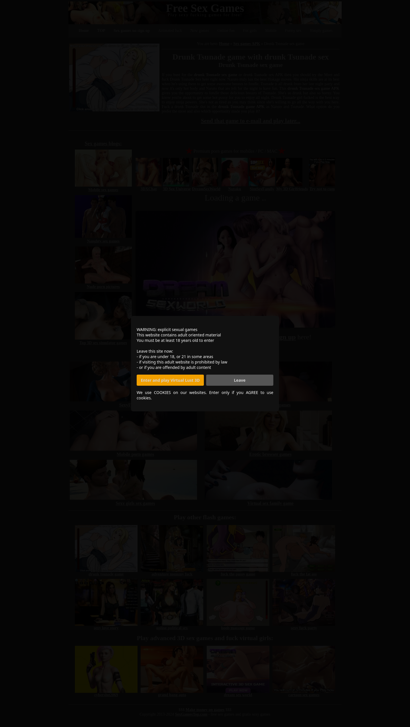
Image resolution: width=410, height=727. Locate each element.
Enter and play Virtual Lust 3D (170, 380)
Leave (240, 380)
